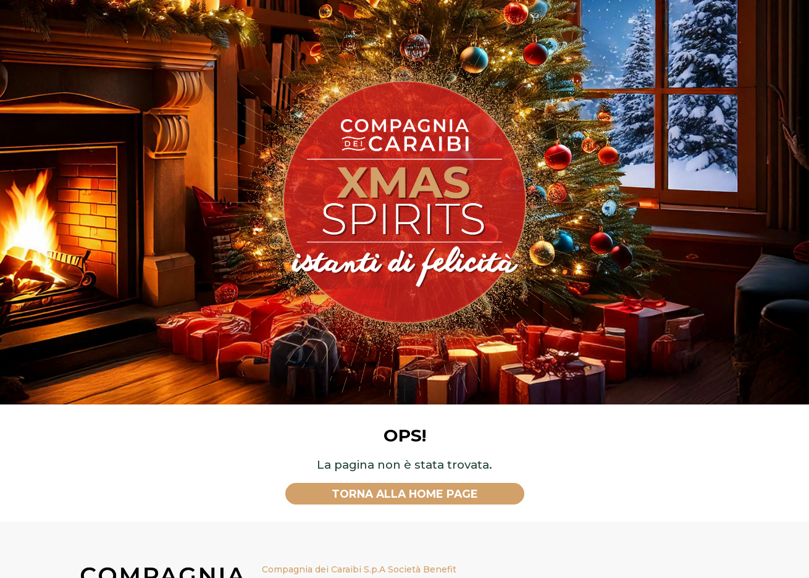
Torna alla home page (405, 493)
